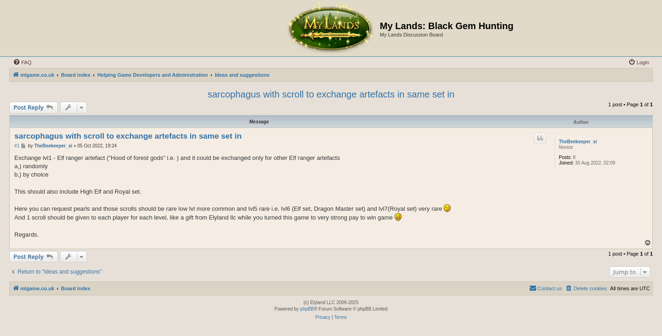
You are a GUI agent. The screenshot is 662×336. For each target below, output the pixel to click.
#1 (16, 145)
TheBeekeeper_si (578, 141)
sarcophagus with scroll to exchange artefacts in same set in (331, 94)
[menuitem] (22, 62)
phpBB (307, 309)
